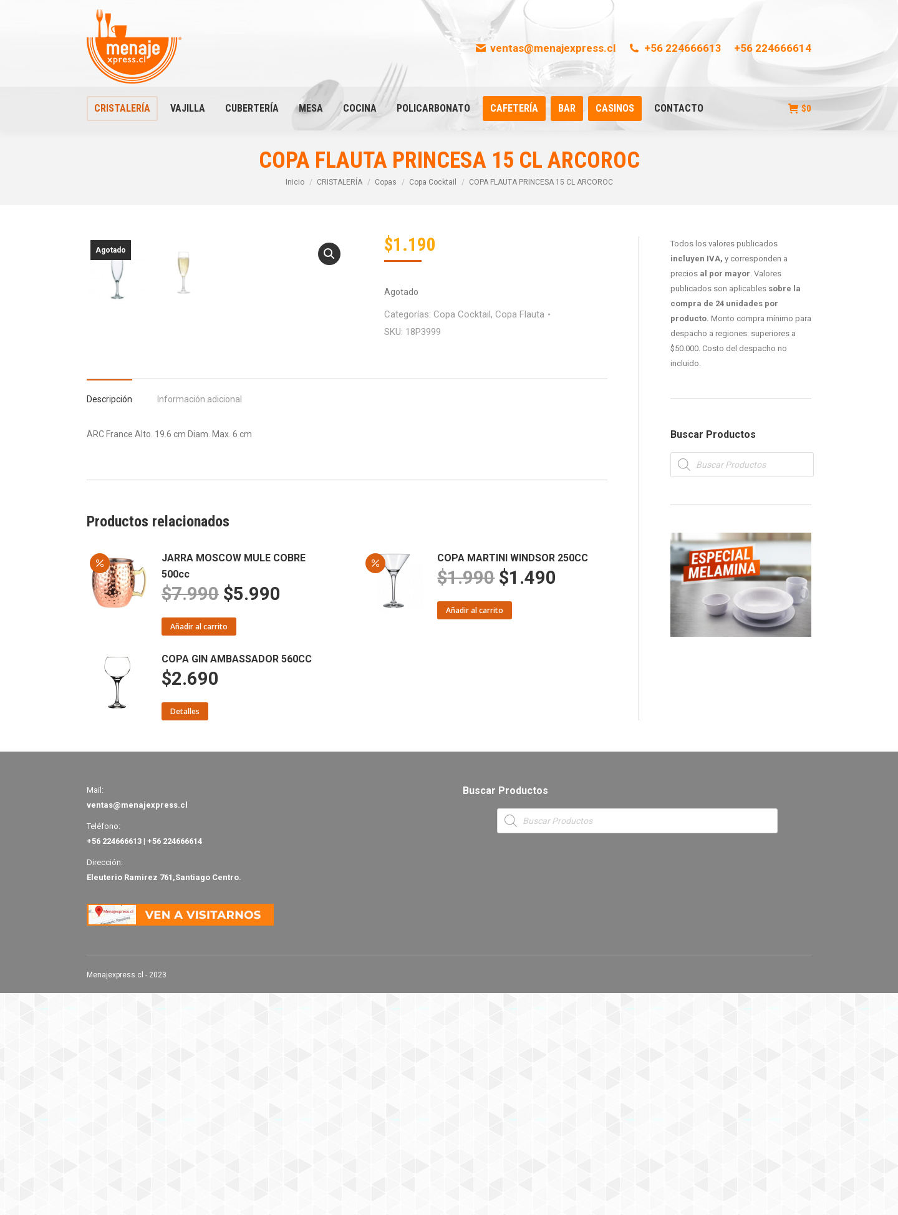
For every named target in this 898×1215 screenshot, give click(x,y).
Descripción (109, 621)
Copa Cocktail (462, 314)
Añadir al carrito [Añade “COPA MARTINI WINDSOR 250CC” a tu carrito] (474, 832)
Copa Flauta (519, 314)
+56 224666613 (675, 48)
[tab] (109, 615)
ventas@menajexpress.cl (545, 48)
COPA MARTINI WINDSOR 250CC (512, 780)
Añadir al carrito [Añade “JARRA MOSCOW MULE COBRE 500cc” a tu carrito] (199, 848)
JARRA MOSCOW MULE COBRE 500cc (234, 788)
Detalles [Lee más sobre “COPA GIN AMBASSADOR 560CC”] (185, 933)
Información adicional (199, 621)
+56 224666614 (772, 48)
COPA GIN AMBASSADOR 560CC (237, 881)
